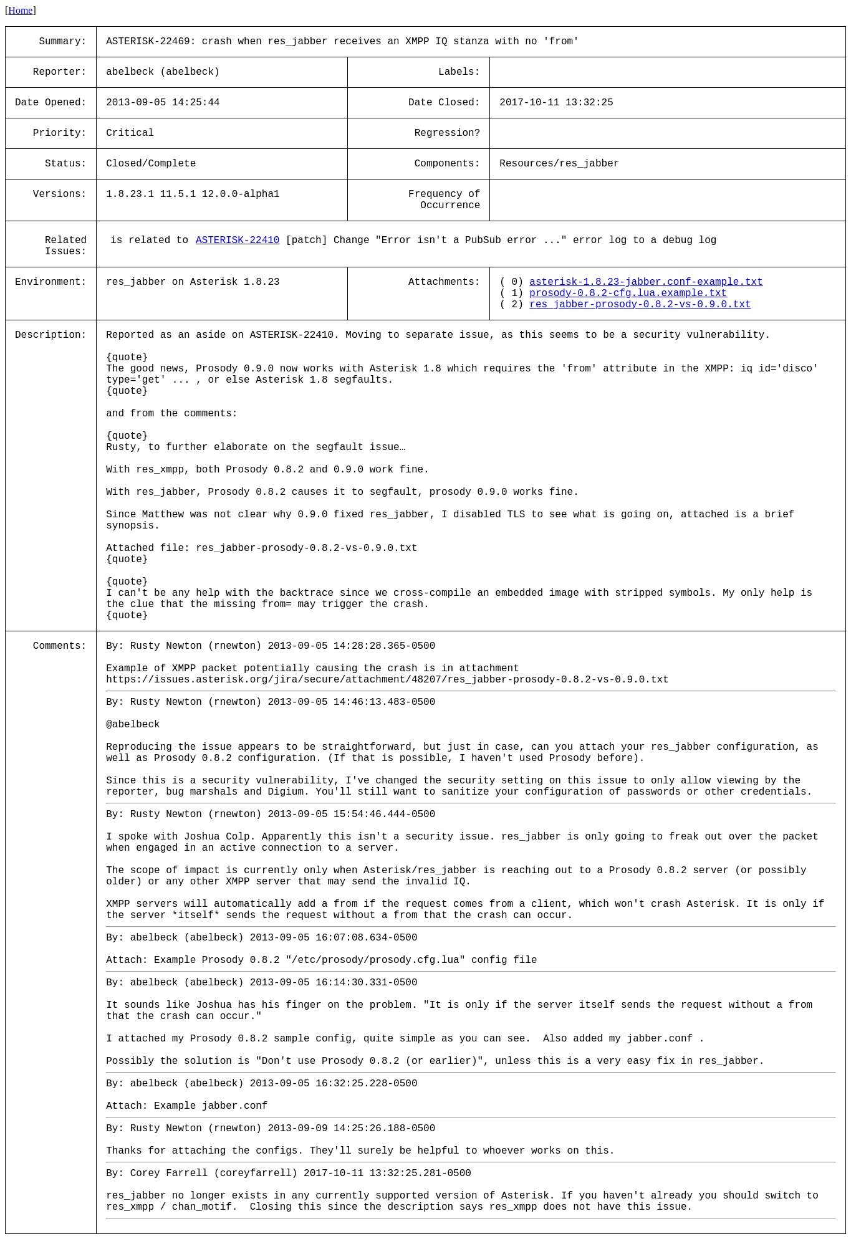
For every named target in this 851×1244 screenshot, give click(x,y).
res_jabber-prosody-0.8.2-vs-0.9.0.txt (640, 304)
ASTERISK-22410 (237, 240)
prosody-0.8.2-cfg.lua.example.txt (628, 293)
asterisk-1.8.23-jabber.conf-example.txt (645, 282)
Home (20, 10)
